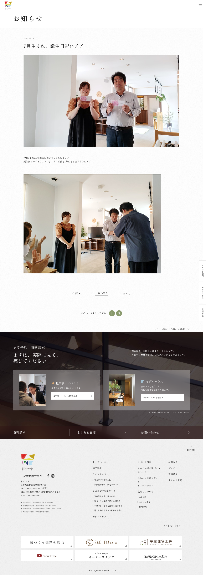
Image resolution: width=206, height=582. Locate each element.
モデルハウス (99, 516)
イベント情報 (144, 462)
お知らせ (165, 329)
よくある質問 (175, 480)
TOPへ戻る (191, 448)
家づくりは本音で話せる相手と (106, 501)
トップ (156, 329)
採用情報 (142, 506)
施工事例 (97, 468)
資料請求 (172, 474)
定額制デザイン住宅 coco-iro (105, 484)
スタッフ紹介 (144, 502)
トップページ (99, 462)
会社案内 (142, 497)
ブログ (171, 468)
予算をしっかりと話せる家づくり (107, 505)
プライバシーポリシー (173, 525)
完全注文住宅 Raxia (102, 480)
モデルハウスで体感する (162, 397)
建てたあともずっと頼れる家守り (107, 510)
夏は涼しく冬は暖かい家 (104, 496)
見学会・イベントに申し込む (72, 395)
